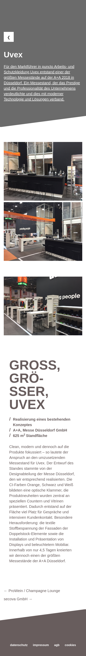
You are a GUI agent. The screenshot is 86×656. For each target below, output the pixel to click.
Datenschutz (19, 645)
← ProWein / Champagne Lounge (32, 591)
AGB (56, 645)
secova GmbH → (18, 599)
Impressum (41, 645)
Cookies (70, 645)
